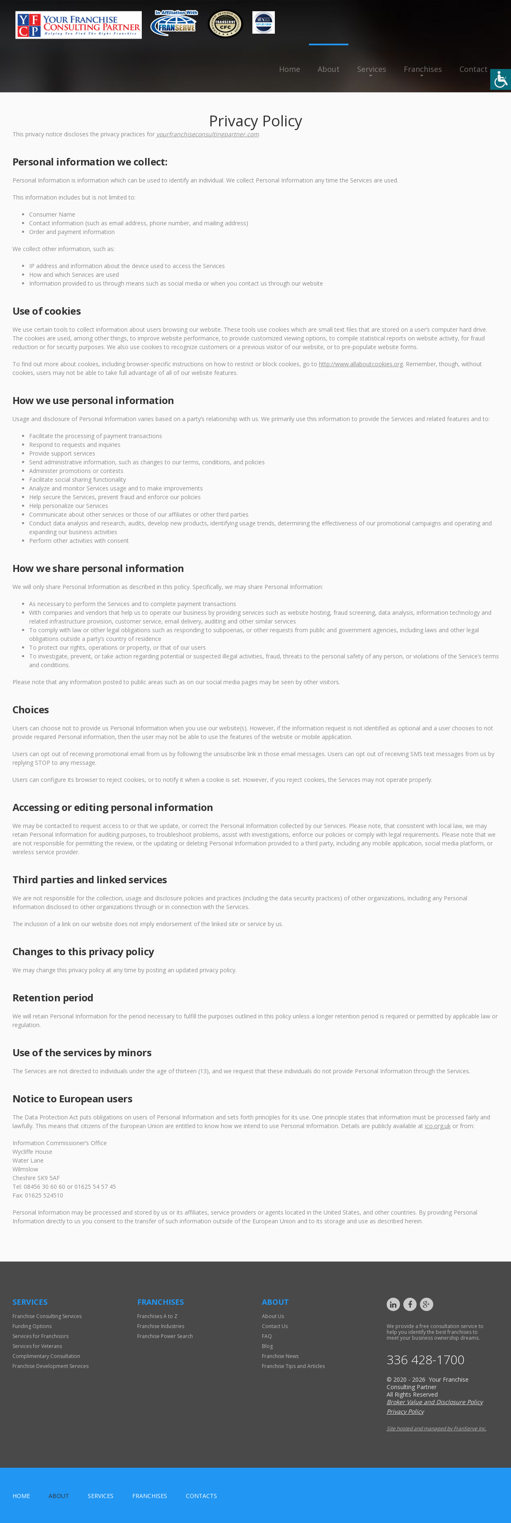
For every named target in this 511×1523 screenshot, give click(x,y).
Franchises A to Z (157, 1316)
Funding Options (32, 1326)
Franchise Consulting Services (46, 1316)
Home (289, 69)
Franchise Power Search (165, 1336)
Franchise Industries (160, 1326)
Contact (473, 69)
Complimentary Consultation (46, 1356)
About (329, 69)
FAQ (267, 1336)
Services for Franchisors (40, 1336)
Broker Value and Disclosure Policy (435, 1402)
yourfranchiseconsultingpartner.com (207, 134)
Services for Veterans (37, 1346)
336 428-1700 (425, 1359)
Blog (267, 1346)
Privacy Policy (405, 1411)
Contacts (201, 1496)
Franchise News (280, 1356)
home (21, 1496)
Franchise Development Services (50, 1366)
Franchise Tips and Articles (293, 1366)
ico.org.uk (438, 1126)
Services (371, 69)
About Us (273, 1316)
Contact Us (275, 1326)
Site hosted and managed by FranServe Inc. (436, 1428)
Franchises (423, 69)
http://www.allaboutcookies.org (361, 364)
